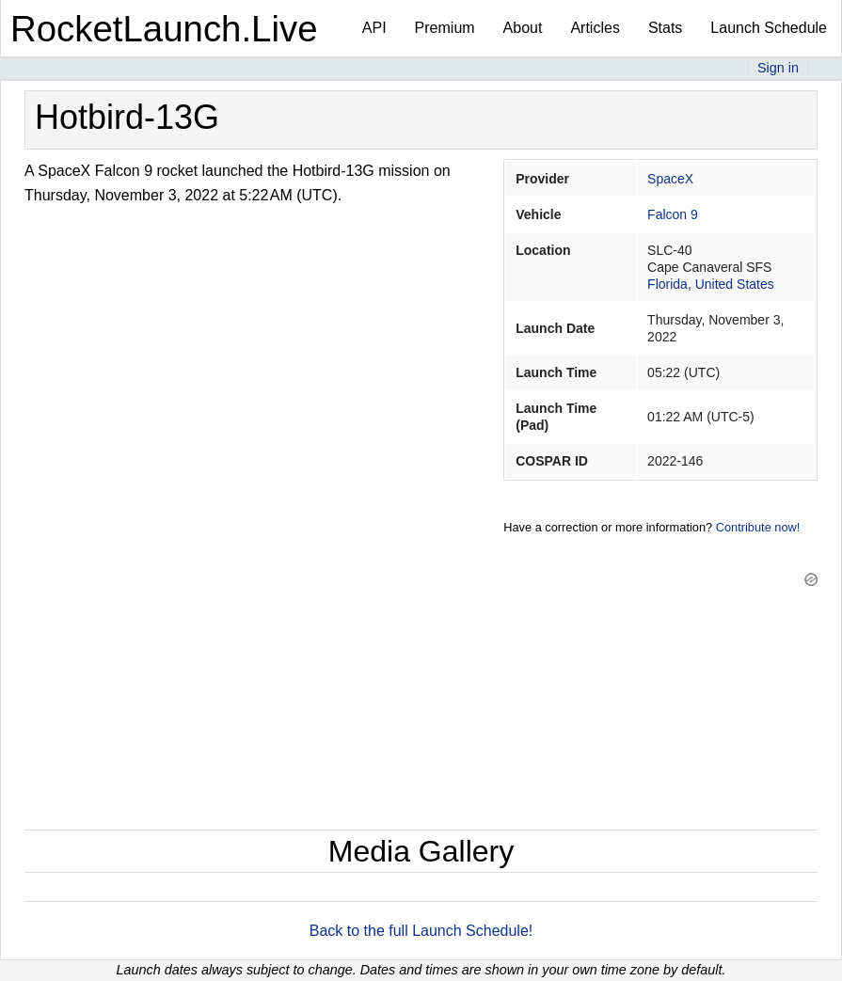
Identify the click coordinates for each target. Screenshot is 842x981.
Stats (665, 28)
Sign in (778, 67)
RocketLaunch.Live (164, 28)
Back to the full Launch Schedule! (421, 931)
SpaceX (670, 178)
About (523, 28)
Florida (667, 284)
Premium (445, 28)
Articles (594, 28)
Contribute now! (758, 527)
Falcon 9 (672, 214)
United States (734, 284)
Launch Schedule (768, 28)
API (374, 28)
